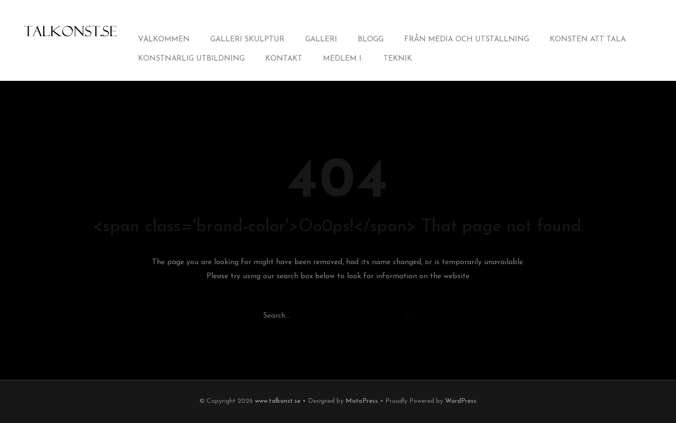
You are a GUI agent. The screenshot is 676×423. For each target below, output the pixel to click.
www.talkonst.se (277, 401)
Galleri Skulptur (247, 39)
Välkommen (164, 39)
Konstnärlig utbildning (191, 59)
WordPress (460, 401)
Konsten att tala (588, 39)
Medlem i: (343, 59)
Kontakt (283, 59)
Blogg (371, 39)
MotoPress (362, 401)
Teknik (398, 59)
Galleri (321, 39)
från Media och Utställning (466, 39)
